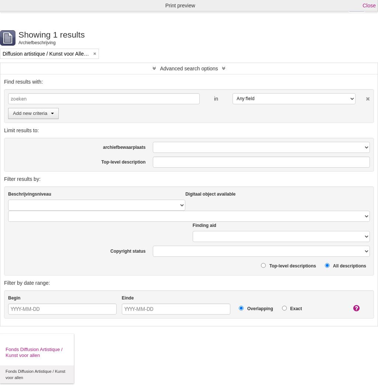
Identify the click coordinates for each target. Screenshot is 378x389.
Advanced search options (189, 68)
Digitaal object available (210, 194)
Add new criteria (33, 113)
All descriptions (345, 266)
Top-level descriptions (288, 266)
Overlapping (256, 308)
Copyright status (127, 251)
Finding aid (204, 225)
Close (369, 5)
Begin (14, 298)
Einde (128, 298)
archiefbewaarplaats (124, 147)
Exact (292, 308)
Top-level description (124, 162)
